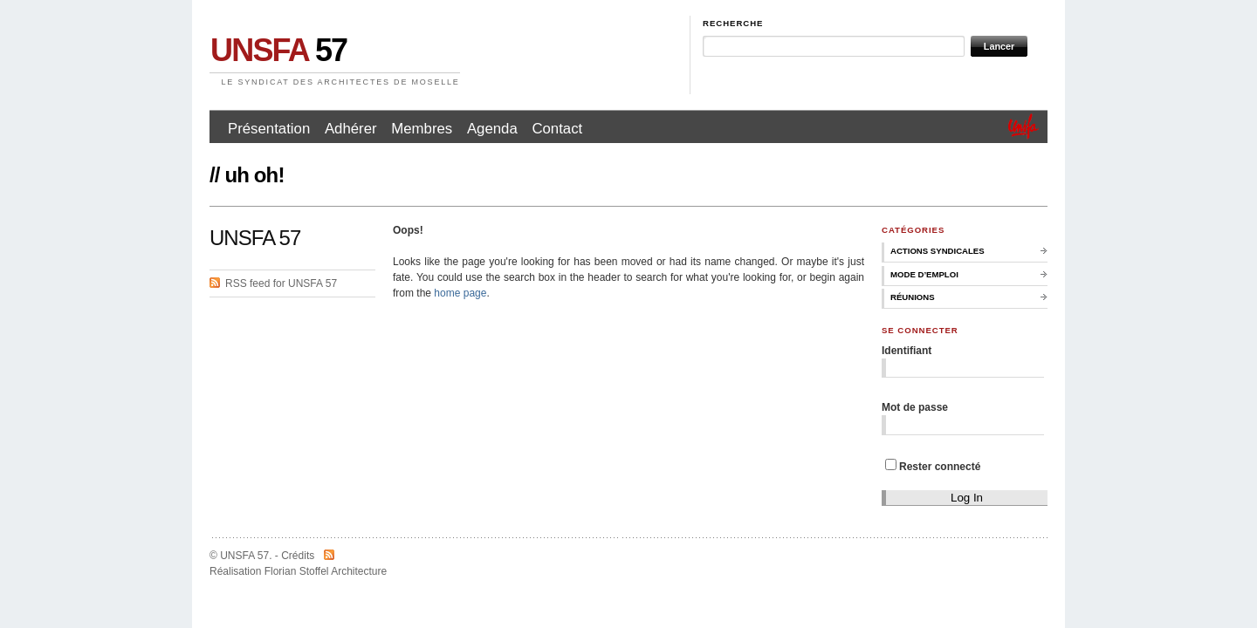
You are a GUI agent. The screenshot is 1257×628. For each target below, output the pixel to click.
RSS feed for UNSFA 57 (281, 283)
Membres (421, 128)
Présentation (269, 128)
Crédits (297, 556)
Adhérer (351, 128)
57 (278, 50)
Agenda (492, 128)
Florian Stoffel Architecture (326, 571)
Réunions (912, 297)
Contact (557, 128)
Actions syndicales (937, 251)
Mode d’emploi (924, 274)
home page (460, 293)
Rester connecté (932, 467)
